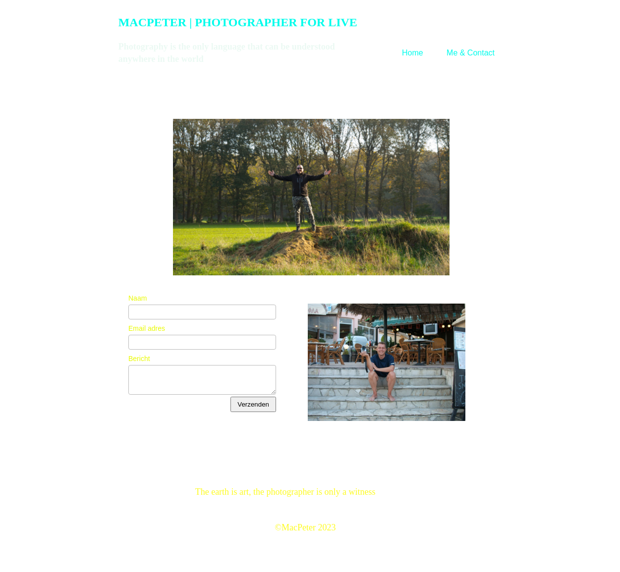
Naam (137, 298)
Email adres (146, 328)
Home (412, 53)
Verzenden (253, 404)
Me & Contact (471, 53)
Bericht (139, 359)
